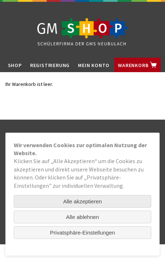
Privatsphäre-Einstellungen (82, 232)
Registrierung (50, 65)
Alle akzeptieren (82, 201)
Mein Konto (94, 65)
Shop (15, 65)
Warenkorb (137, 65)
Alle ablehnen (82, 217)
